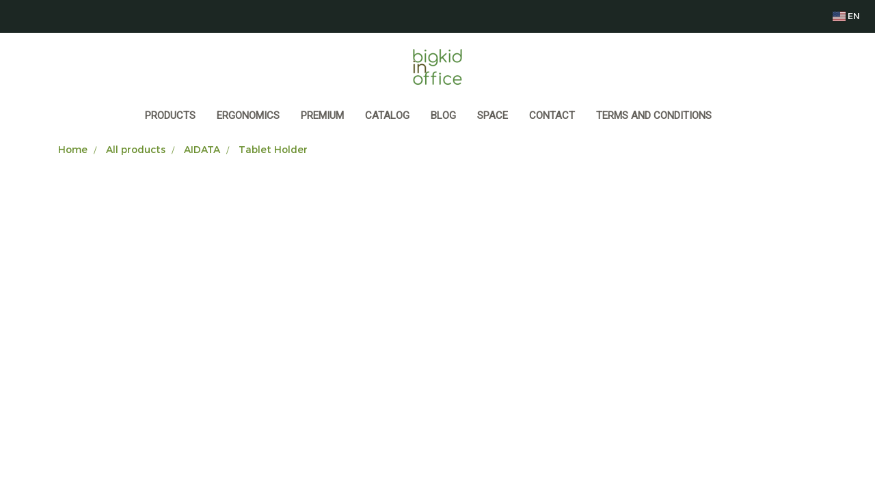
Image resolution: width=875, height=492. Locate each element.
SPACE (492, 115)
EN (846, 16)
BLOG (443, 115)
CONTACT (552, 115)
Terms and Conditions (654, 115)
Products (170, 115)
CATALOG (387, 115)
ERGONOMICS (248, 115)
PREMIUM (322, 115)
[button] (734, 116)
